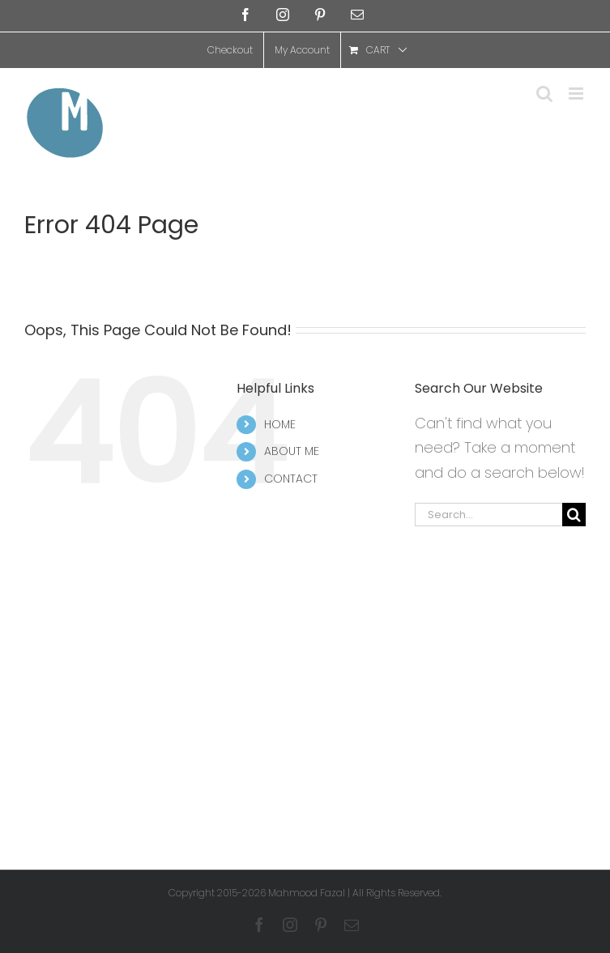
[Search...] (488, 514)
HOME (280, 424)
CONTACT (291, 478)
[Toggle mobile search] (544, 93)
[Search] (574, 514)
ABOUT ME (291, 451)
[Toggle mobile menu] (577, 93)
